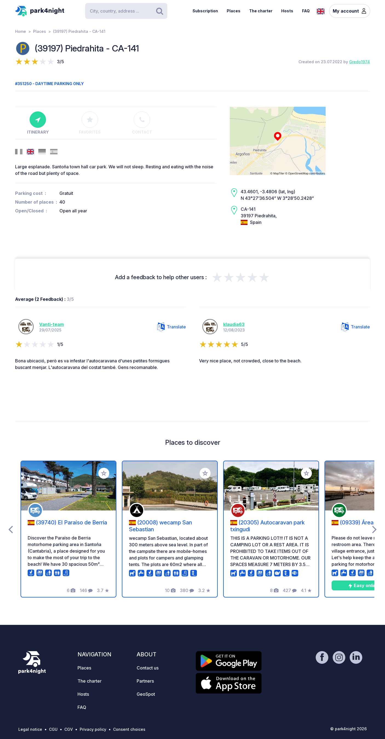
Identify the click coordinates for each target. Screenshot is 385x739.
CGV (68, 729)
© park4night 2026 (348, 728)
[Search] (126, 11)
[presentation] (10, 529)
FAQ (306, 10)
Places (233, 10)
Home (20, 31)
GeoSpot (146, 694)
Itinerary (38, 122)
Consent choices (129, 729)
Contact (142, 122)
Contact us (148, 668)
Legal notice (30, 729)
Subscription (205, 10)
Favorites (90, 122)
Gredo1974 (359, 61)
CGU (53, 729)
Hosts (287, 10)
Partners (145, 681)
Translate (171, 326)
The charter (260, 10)
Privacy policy (93, 729)
